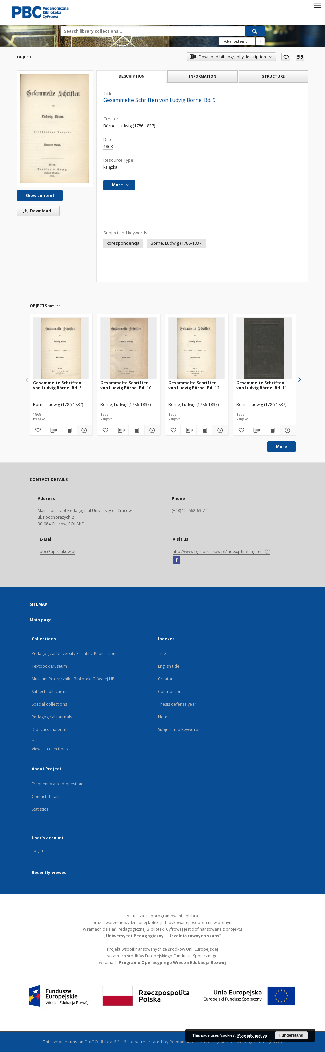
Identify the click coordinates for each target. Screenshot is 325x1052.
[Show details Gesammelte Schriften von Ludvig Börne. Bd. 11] (286, 430)
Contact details (46, 796)
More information (252, 1035)
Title (162, 653)
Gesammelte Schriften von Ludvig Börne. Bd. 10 (125, 385)
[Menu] (317, 5)
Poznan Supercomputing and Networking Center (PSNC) (226, 1042)
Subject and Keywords (179, 729)
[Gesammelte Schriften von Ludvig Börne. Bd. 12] (196, 348)
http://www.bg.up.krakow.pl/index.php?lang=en (221, 551)
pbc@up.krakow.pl (58, 551)
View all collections (50, 749)
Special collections (49, 704)
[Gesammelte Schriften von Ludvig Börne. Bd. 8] (61, 348)
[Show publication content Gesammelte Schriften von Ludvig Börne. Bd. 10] (136, 430)
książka (110, 167)
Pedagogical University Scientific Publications (75, 653)
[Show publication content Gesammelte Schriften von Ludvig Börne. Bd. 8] (68, 430)
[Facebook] (176, 560)
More (281, 446)
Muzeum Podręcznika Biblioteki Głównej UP (73, 679)
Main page (41, 620)
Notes (164, 717)
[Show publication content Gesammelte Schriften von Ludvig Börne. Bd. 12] (204, 430)
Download (36, 211)
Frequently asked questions (58, 784)
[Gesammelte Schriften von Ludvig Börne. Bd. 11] (264, 348)
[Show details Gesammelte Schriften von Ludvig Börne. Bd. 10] (151, 430)
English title (169, 666)
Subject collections (49, 691)
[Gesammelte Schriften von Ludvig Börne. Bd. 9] (54, 128)
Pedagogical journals (52, 717)
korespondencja (123, 243)
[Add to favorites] (285, 57)
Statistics (40, 809)
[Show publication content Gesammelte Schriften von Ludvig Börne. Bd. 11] (272, 430)
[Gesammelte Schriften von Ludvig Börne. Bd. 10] (128, 348)
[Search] (255, 31)
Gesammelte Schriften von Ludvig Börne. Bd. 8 (57, 385)
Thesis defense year (177, 704)
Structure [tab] (273, 76)
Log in (37, 850)
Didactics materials (50, 729)
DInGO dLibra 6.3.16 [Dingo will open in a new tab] (105, 1042)
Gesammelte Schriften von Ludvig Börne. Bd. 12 (193, 385)
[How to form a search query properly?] (260, 41)
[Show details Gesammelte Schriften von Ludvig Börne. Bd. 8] (83, 430)
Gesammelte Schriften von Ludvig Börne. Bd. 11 (261, 385)
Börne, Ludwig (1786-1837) (129, 126)
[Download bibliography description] (53, 430)
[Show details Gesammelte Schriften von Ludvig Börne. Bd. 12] (219, 430)
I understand (291, 1035)
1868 (108, 146)
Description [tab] (131, 76)
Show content (39, 195)
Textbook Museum (49, 666)
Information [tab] (202, 76)
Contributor (169, 691)
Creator (165, 679)
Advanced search (237, 41)
